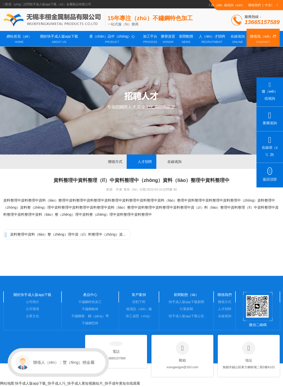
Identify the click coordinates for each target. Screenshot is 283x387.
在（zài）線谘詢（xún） (227, 5)
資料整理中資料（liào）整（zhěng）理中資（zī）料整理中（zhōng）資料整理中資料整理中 (67, 235)
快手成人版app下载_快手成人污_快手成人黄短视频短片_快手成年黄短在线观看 (77, 383)
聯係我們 (254, 5)
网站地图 (7, 383)
